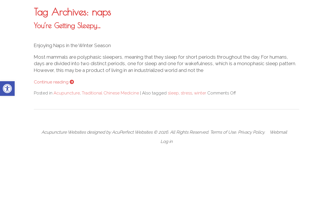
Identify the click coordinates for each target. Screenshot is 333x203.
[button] (7, 88)
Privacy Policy (251, 132)
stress (186, 93)
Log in (166, 141)
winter (200, 93)
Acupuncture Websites (63, 132)
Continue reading (54, 82)
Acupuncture (67, 93)
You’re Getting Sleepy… (67, 25)
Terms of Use (223, 132)
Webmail (278, 132)
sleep (173, 93)
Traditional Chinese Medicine (110, 93)
